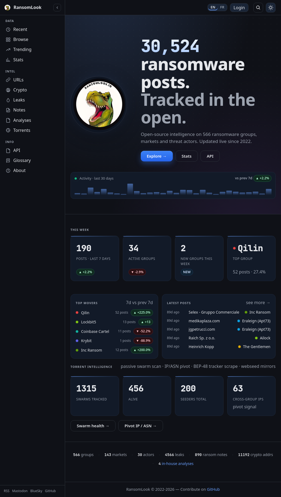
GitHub (213, 489)
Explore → (157, 156)
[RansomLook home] (27, 7)
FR (222, 7)
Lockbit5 (88, 321)
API (210, 156)
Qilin (85, 312)
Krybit (86, 340)
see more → (258, 302)
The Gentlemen (254, 346)
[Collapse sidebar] (57, 7)
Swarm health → (93, 425)
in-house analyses (175, 463)
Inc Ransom (91, 350)
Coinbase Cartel (95, 331)
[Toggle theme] (271, 7)
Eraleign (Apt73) (253, 320)
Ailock (262, 337)
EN (212, 7)
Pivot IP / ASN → (140, 425)
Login (239, 8)
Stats (187, 156)
